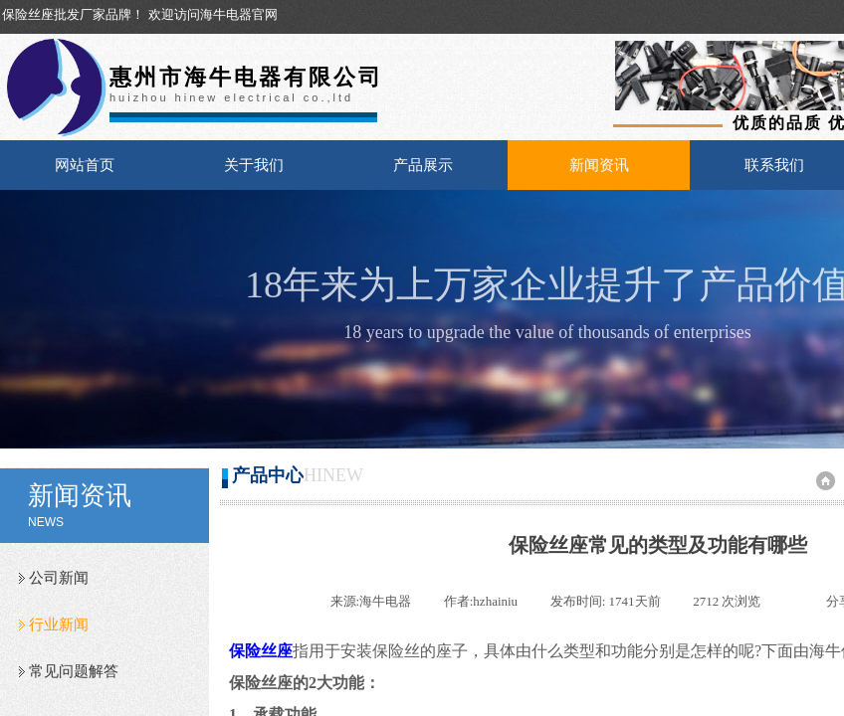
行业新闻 (59, 624)
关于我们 (254, 165)
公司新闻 (59, 578)
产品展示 (423, 165)
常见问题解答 (73, 671)
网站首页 (84, 165)
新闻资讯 (599, 165)
